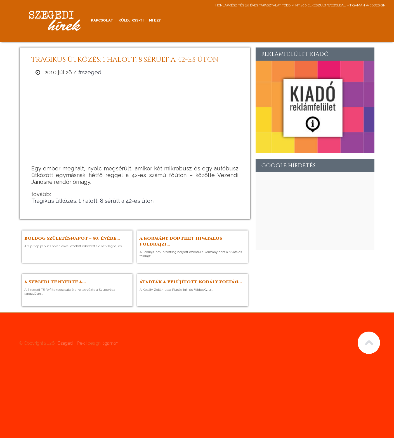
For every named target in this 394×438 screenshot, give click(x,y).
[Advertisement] (135, 120)
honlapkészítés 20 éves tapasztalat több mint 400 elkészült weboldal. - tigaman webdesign (300, 5)
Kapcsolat (102, 20)
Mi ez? (155, 20)
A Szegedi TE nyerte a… (55, 282)
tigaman (110, 343)
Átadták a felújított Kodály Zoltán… (191, 282)
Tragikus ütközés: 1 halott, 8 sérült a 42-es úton (92, 200)
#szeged (90, 72)
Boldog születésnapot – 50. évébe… (72, 238)
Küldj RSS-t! (131, 20)
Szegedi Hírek (71, 343)
